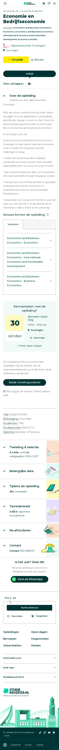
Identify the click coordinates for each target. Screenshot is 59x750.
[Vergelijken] (44, 3)
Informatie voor (12, 658)
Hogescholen (40, 638)
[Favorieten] (49, 3)
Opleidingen (11, 632)
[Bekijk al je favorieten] (14, 616)
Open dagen (39, 632)
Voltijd (29, 73)
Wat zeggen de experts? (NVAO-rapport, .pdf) (27, 393)
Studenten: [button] (10, 423)
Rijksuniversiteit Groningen (28, 45)
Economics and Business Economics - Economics (23, 240)
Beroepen (9, 638)
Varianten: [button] (8, 28)
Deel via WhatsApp (27, 579)
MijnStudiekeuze (29, 607)
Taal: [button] (6, 414)
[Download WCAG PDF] (5, 745)
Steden (36, 645)
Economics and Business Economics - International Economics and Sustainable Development (25, 260)
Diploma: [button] (9, 432)
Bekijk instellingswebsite (24, 382)
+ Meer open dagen (29, 345)
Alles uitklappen (17, 83)
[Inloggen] (54, 3)
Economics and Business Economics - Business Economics (23, 281)
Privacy (28, 745)
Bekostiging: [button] (11, 418)
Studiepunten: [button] (12, 427)
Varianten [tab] (13, 224)
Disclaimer (16, 745)
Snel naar (8, 667)
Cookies (39, 745)
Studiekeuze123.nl (13, 677)
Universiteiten (12, 645)
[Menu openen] (5, 3)
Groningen (12, 50)
